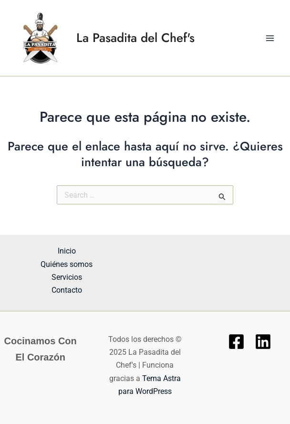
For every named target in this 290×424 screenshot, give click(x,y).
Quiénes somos (67, 264)
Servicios (67, 277)
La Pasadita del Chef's (135, 38)
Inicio (67, 250)
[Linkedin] (263, 341)
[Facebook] (236, 341)
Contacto (67, 290)
